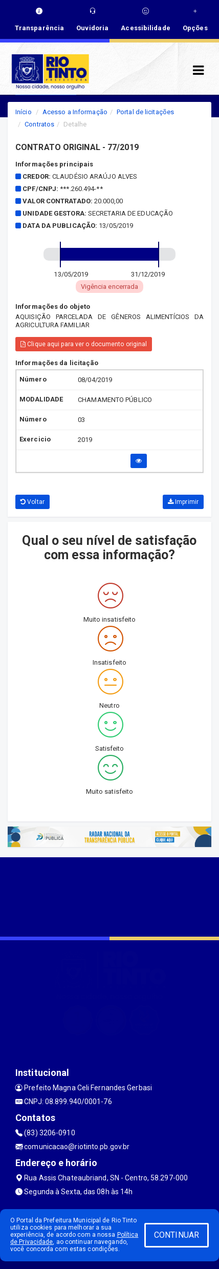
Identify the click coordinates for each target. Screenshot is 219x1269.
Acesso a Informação (74, 112)
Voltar (32, 501)
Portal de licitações (145, 112)
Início (23, 112)
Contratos (39, 124)
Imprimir (183, 501)
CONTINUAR (176, 1235)
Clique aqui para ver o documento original (83, 344)
